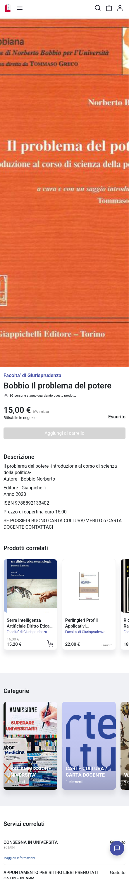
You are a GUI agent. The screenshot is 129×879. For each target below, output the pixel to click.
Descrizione (19, 456)
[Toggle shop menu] (19, 7)
